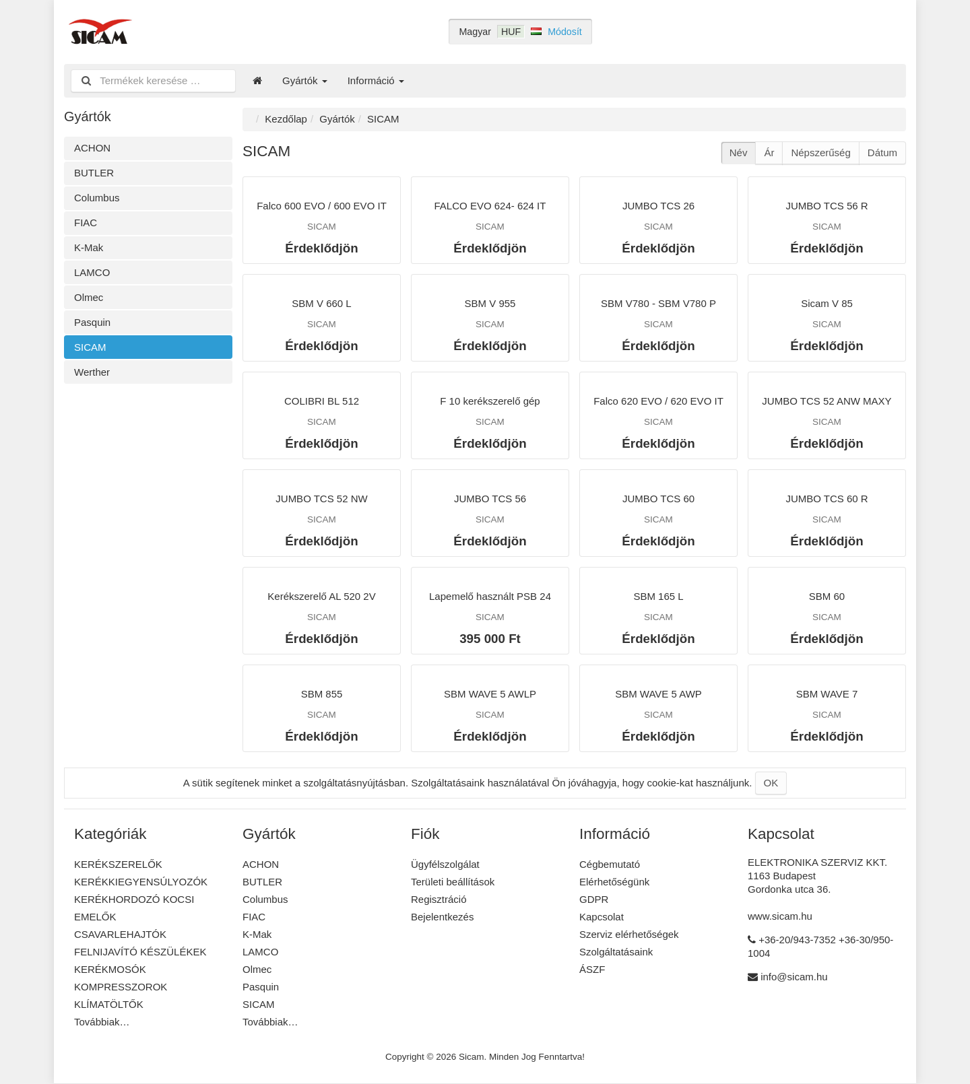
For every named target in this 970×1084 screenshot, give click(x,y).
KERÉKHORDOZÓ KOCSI (134, 899)
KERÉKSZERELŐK (118, 864)
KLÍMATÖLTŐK (108, 1004)
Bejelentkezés (442, 916)
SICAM (90, 347)
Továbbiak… (102, 1021)
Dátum (882, 152)
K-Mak (88, 247)
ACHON (92, 148)
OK (771, 782)
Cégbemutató (609, 864)
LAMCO (92, 272)
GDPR (593, 899)
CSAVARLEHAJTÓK (120, 934)
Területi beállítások (452, 881)
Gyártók (304, 80)
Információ (376, 80)
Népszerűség (820, 152)
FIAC (85, 222)
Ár (769, 152)
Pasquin (92, 322)
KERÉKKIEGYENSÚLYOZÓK (140, 881)
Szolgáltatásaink (616, 951)
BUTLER (94, 172)
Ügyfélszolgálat (445, 864)
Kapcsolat (601, 916)
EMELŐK (95, 916)
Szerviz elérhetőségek (629, 934)
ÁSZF (592, 969)
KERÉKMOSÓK (110, 969)
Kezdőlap (286, 119)
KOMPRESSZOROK (120, 986)
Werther (92, 372)
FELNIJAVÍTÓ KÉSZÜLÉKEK (140, 951)
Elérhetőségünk (614, 881)
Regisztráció (439, 899)
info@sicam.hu (794, 976)
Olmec (88, 297)
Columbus (97, 197)
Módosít (565, 31)
